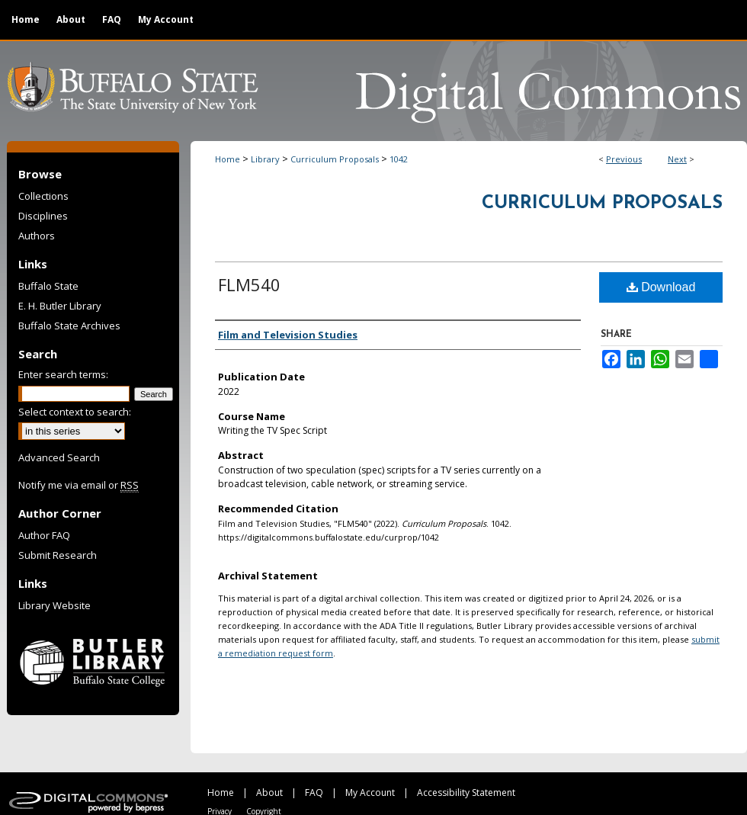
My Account (370, 792)
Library (265, 159)
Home (227, 159)
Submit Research (57, 555)
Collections (43, 196)
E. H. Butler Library (59, 306)
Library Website (54, 605)
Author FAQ (44, 535)
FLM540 (249, 284)
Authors (36, 235)
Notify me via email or (78, 485)
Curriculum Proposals (334, 159)
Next (677, 159)
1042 (399, 159)
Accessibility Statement (466, 792)
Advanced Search (59, 457)
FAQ (314, 792)
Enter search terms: (63, 374)
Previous (624, 159)
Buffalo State (48, 286)
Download (661, 287)
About (269, 792)
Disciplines (43, 216)
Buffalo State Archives (69, 325)
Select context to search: (74, 412)
